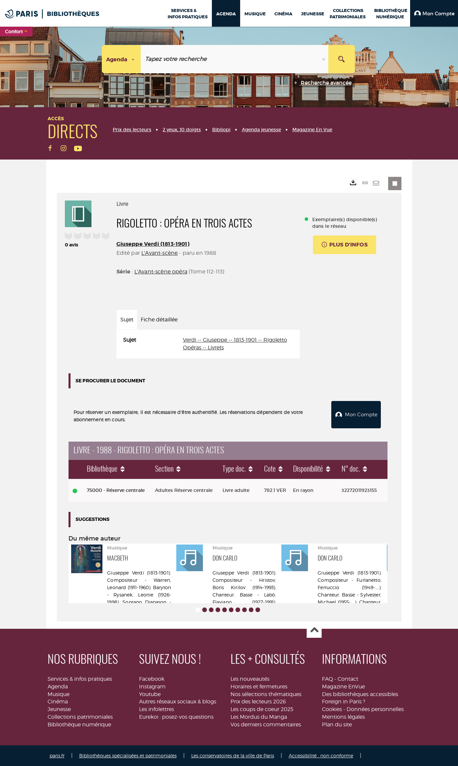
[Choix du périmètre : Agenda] (121, 59)
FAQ (327, 679)
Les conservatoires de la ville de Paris (232, 755)
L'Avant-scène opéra (160, 271)
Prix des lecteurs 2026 (258, 701)
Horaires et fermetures (258, 686)
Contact (348, 679)
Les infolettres (156, 709)
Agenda (58, 686)
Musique (59, 694)
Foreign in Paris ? (343, 701)
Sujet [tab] (126, 319)
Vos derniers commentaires (265, 724)
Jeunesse (59, 709)
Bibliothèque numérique (79, 724)
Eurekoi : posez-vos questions (176, 717)
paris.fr (57, 755)
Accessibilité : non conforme (321, 755)
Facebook (151, 679)
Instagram (152, 686)
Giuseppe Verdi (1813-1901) (153, 243)
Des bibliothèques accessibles (360, 694)
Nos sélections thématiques (265, 694)
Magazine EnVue (343, 686)
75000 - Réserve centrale (116, 490)
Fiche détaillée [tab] (159, 319)
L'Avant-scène (159, 253)
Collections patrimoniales (80, 717)
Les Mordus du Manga (258, 717)
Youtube (150, 694)
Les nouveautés (249, 679)
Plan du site (337, 724)
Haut (314, 630)
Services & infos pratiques (80, 679)
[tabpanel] (208, 344)
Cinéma (58, 701)
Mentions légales (343, 717)
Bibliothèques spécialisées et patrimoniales (128, 755)
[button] (434, 13)
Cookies (332, 709)
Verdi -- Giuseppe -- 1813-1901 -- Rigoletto (235, 340)
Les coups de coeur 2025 (261, 709)
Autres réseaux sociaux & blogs (177, 701)
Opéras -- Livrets (203, 347)
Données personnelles (375, 709)
